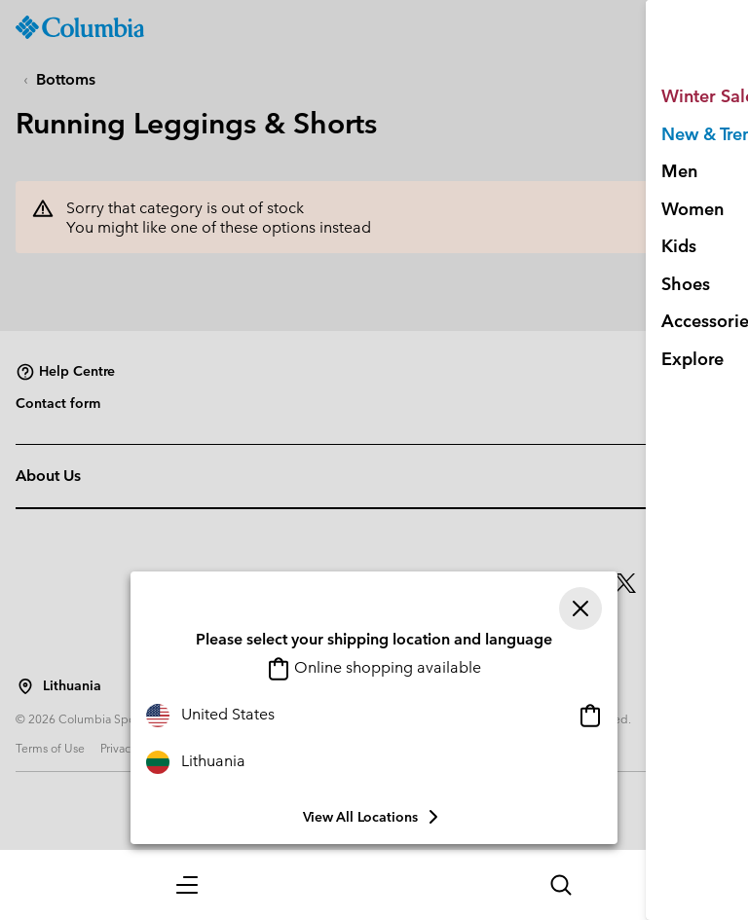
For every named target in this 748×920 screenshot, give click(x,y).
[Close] (580, 608)
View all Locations (374, 816)
